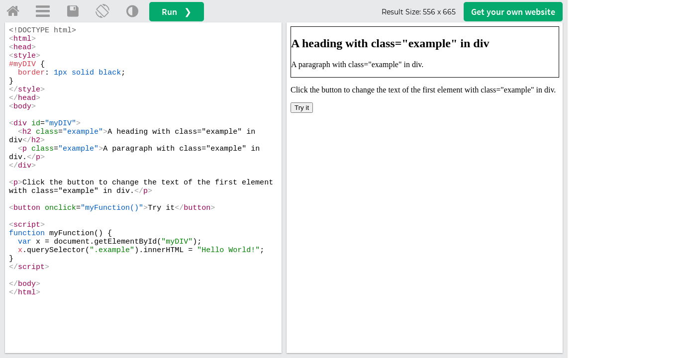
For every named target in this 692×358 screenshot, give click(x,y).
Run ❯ (177, 11)
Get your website (513, 11)
